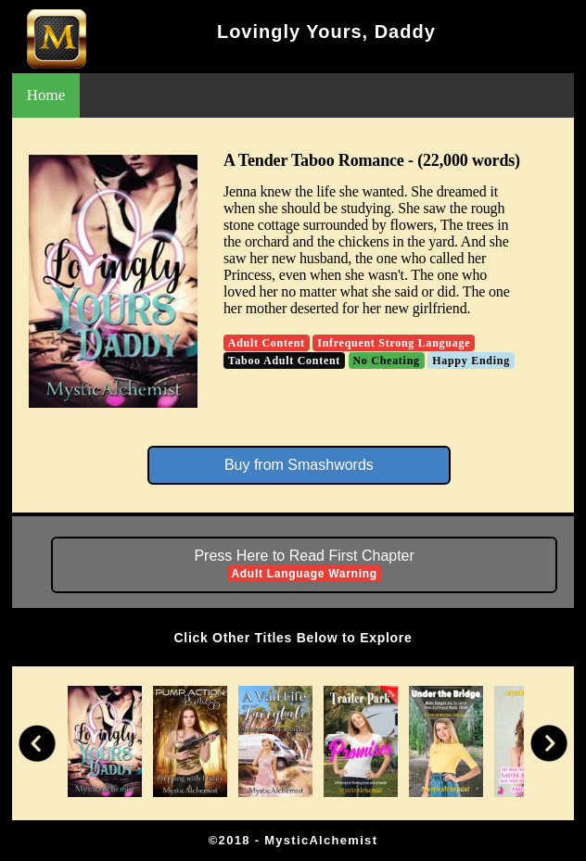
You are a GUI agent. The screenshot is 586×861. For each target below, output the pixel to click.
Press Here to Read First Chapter (304, 565)
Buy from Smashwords (299, 465)
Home (46, 95)
